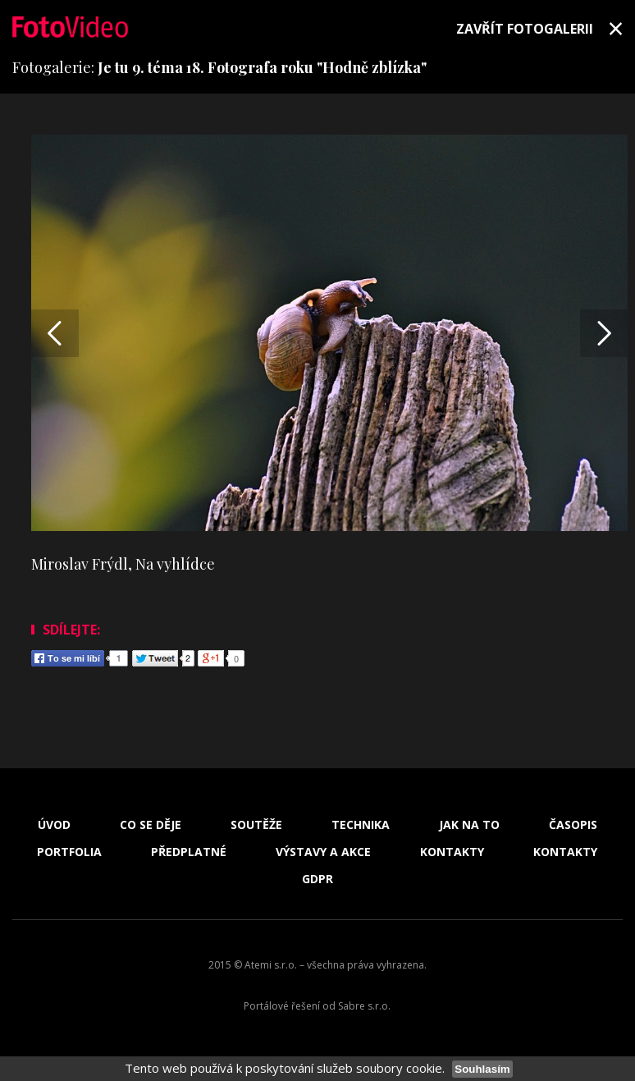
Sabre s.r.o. (364, 1006)
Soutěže (256, 825)
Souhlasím (482, 1069)
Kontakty (452, 852)
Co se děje (150, 825)
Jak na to (469, 825)
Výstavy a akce (323, 852)
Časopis (573, 825)
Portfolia (69, 852)
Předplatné (188, 852)
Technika (360, 825)
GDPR (317, 879)
